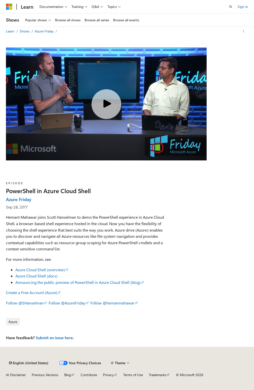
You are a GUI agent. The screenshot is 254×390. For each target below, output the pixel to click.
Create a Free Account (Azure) (31, 292)
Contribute (89, 374)
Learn (10, 31)
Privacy (108, 374)
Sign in (243, 6)
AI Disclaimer (16, 374)
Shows (25, 31)
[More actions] (243, 31)
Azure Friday (45, 31)
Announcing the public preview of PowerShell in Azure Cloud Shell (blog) (78, 282)
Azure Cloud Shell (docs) (36, 275)
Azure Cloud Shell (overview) (40, 269)
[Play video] (106, 104)
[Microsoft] (9, 6)
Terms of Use (133, 374)
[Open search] (231, 6)
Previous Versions (45, 374)
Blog (67, 374)
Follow (25, 302)
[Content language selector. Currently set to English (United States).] (28, 363)
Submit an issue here (54, 337)
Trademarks (157, 374)
